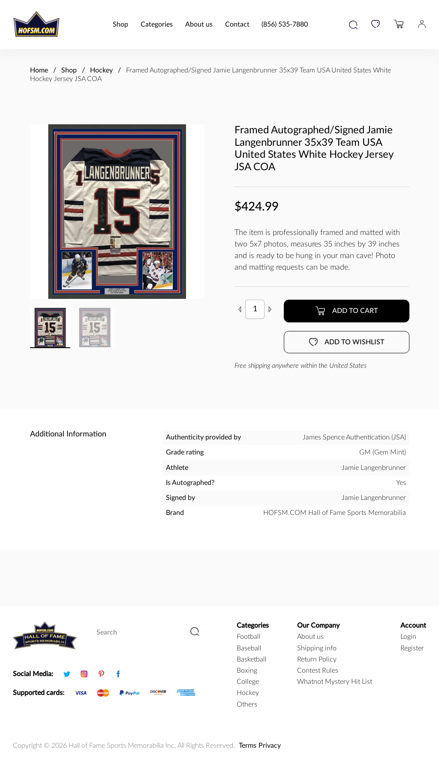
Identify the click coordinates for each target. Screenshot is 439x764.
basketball (252, 659)
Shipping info (317, 648)
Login (408, 636)
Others (247, 704)
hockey (248, 692)
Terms (247, 745)
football (249, 636)
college (248, 681)
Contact (237, 24)
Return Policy (317, 659)
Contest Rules (317, 670)
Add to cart (346, 311)
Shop (120, 24)
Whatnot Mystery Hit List (334, 681)
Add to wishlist (346, 342)
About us (199, 24)
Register (412, 648)
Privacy (270, 745)
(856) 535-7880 (285, 24)
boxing (247, 670)
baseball (249, 648)
